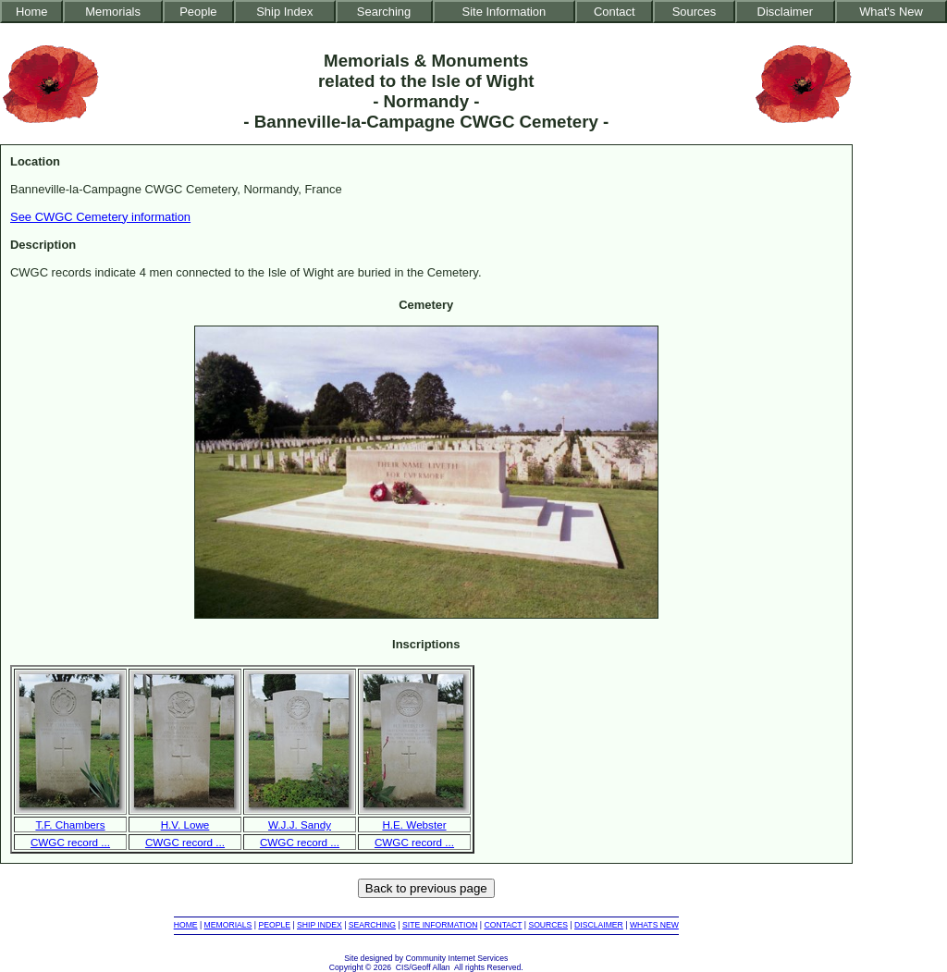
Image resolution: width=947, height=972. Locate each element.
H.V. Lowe (185, 824)
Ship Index (284, 11)
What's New (891, 11)
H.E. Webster (414, 824)
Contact (614, 11)
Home (32, 11)
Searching (384, 11)
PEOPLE (274, 924)
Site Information (504, 11)
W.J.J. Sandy (299, 824)
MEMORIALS (228, 924)
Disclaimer (785, 11)
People (197, 11)
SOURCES (548, 924)
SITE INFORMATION (439, 924)
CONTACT (503, 924)
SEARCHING (372, 924)
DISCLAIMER (598, 924)
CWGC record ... (70, 842)
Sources (694, 11)
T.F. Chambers (70, 824)
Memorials (113, 11)
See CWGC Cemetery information (100, 217)
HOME (186, 924)
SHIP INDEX (319, 924)
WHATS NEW (654, 924)
